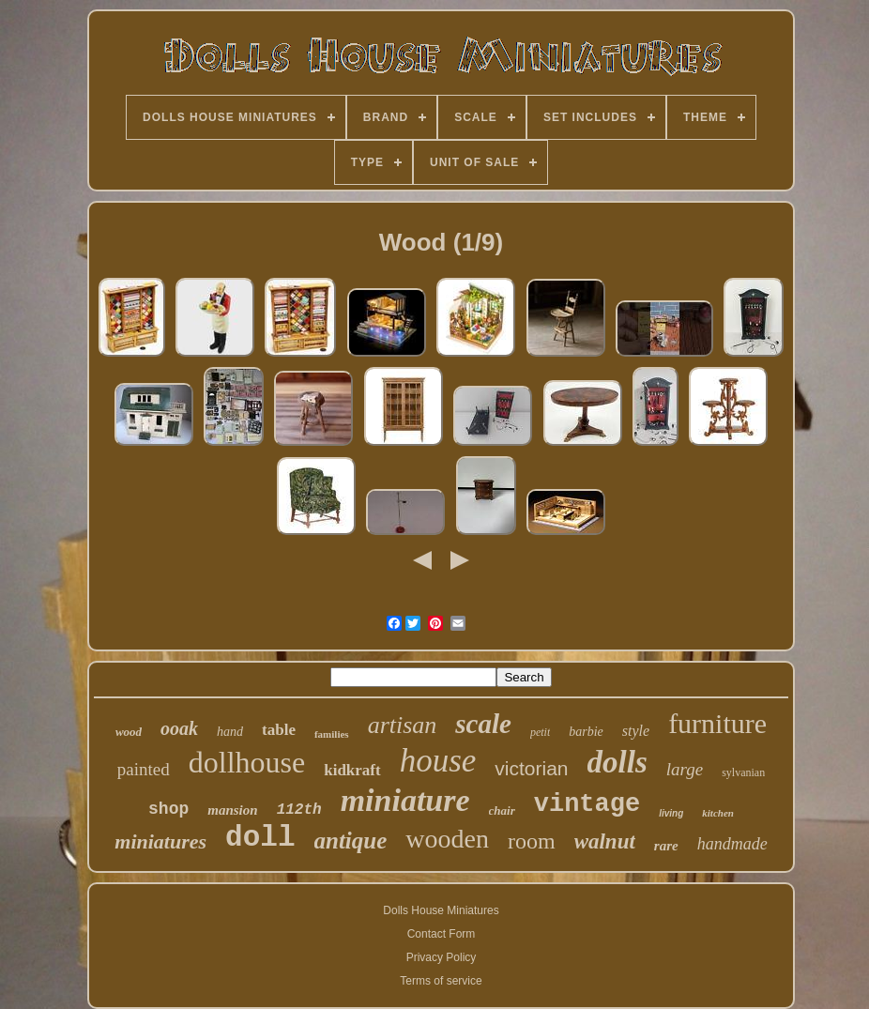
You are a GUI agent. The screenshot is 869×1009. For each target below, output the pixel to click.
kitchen (718, 812)
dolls (617, 762)
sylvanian (743, 772)
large (684, 769)
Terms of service (440, 980)
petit (540, 732)
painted (143, 769)
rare (666, 845)
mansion (232, 810)
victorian (531, 768)
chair (502, 810)
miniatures (160, 841)
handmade (732, 843)
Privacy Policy (441, 957)
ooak (179, 728)
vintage (587, 804)
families (331, 734)
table (279, 730)
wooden (447, 838)
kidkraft (352, 770)
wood (128, 732)
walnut (604, 841)
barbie (586, 732)
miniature (405, 800)
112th (299, 810)
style (635, 731)
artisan (402, 725)
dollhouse (247, 762)
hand (230, 732)
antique (351, 840)
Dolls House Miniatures (440, 910)
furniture (717, 723)
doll (260, 837)
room (532, 841)
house (438, 760)
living (671, 813)
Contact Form (441, 933)
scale (483, 724)
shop (168, 809)
